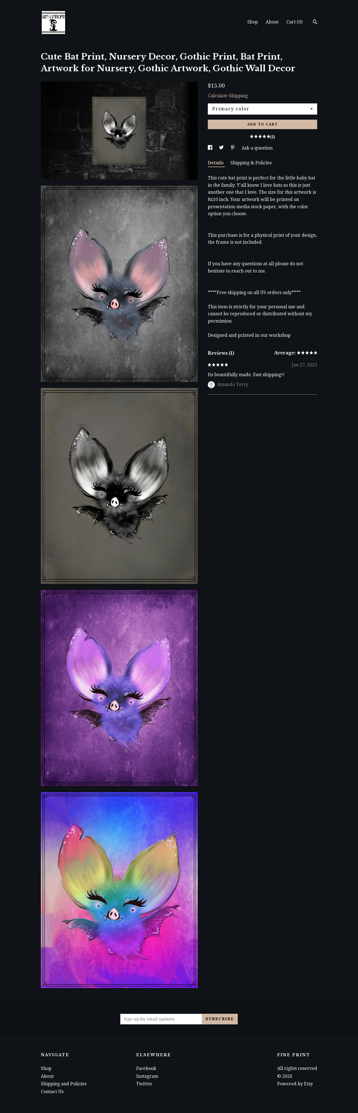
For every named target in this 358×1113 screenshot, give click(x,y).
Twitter (144, 1083)
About (272, 22)
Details (216, 162)
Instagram (147, 1076)
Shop (252, 22)
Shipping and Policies (63, 1083)
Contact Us (52, 1091)
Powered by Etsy (295, 1083)
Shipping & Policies (251, 162)
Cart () (294, 22)
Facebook (146, 1068)
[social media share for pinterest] (233, 148)
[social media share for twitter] (222, 148)
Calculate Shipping (228, 95)
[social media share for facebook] (210, 148)
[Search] (315, 23)
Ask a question (257, 148)
